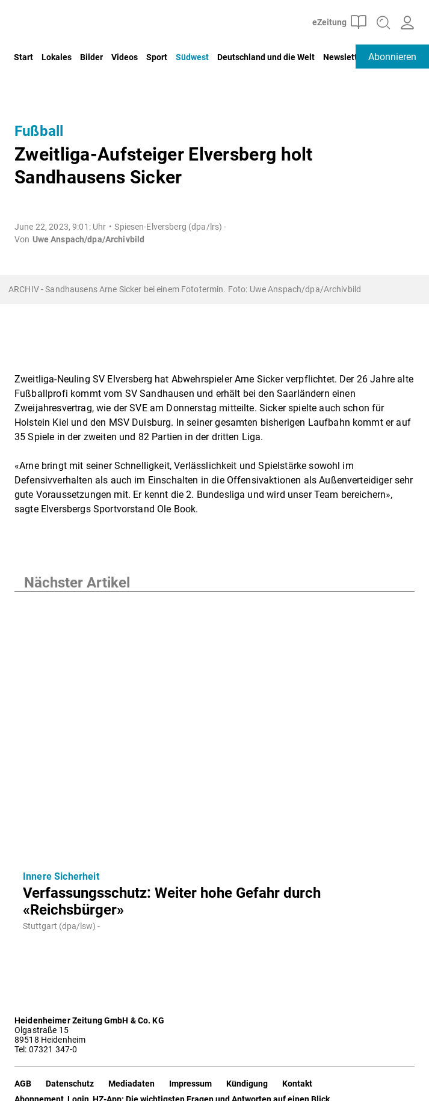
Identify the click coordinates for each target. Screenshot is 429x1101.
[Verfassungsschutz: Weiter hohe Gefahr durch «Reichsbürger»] (214, 726)
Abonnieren (392, 57)
